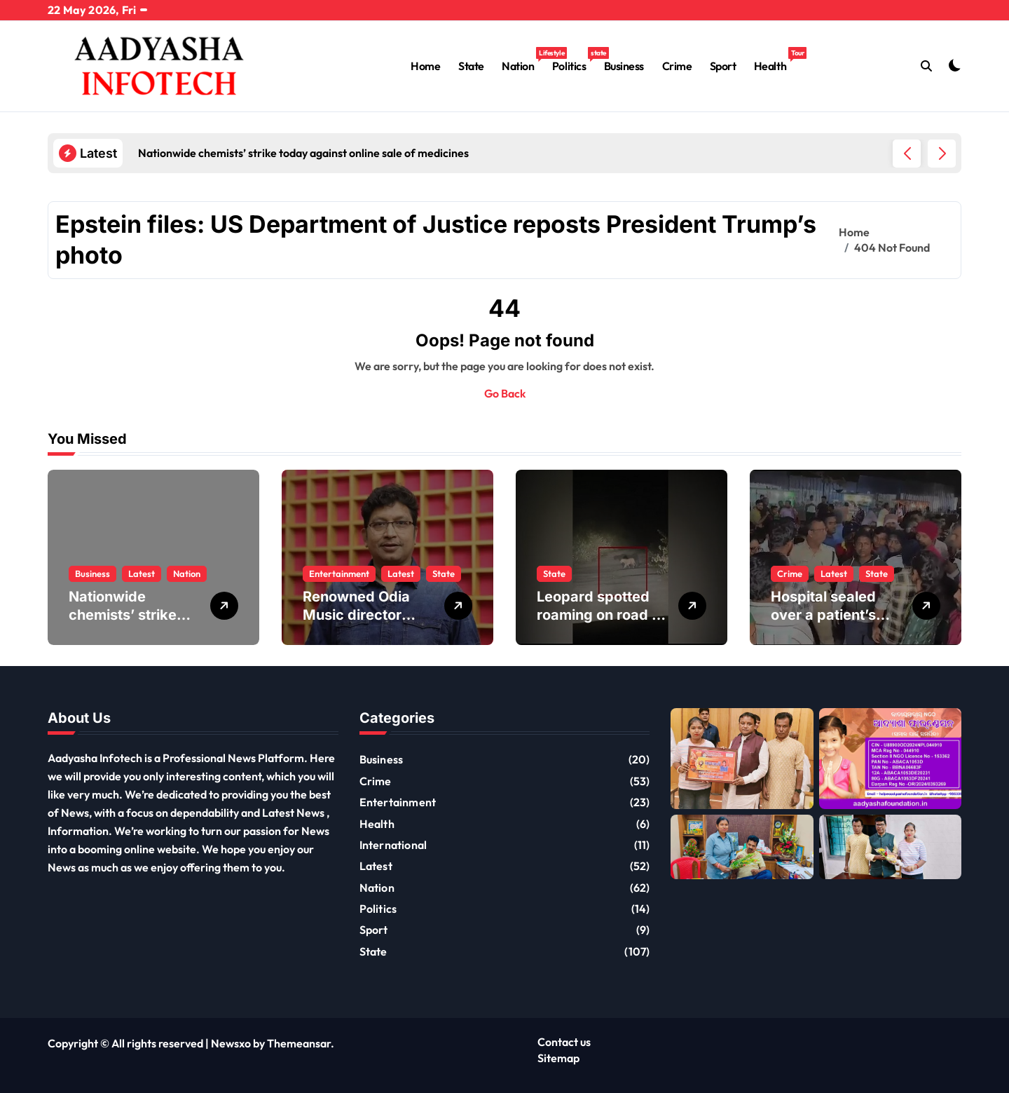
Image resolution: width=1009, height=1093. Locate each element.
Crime (677, 66)
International (393, 845)
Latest (141, 573)
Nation (522, 60)
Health (774, 60)
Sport (723, 66)
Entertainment (339, 573)
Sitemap (558, 1058)
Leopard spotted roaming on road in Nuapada (600, 614)
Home (425, 66)
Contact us (564, 1042)
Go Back (505, 393)
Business (624, 66)
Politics (573, 60)
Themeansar (299, 1043)
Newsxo (231, 1043)
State (471, 66)
